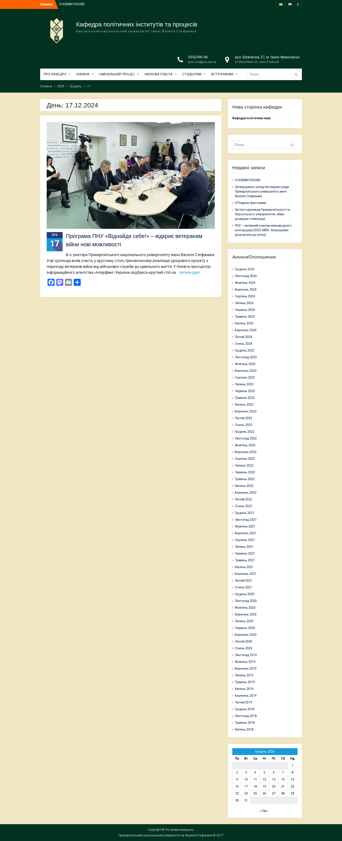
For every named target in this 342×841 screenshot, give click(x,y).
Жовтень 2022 (245, 445)
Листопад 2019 (246, 655)
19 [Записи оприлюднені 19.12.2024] (264, 786)
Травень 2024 (245, 316)
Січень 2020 (243, 648)
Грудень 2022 (244, 431)
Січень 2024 (243, 343)
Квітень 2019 (244, 689)
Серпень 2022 (245, 458)
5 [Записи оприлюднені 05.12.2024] (264, 772)
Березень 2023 (245, 411)
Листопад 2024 (246, 276)
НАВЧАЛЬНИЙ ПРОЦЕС (117, 74)
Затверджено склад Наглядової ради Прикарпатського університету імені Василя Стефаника (262, 191)
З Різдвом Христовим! (250, 203)
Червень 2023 (245, 391)
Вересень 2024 (245, 289)
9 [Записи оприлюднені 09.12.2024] (237, 779)
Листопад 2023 (246, 357)
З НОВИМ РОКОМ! (71, 4)
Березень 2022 (245, 492)
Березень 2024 (245, 330)
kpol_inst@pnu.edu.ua (202, 62)
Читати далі (189, 272)
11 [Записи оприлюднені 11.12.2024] (255, 779)
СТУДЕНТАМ (191, 74)
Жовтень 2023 (245, 364)
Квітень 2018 (244, 729)
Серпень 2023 (245, 377)
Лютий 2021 (243, 580)
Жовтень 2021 (245, 526)
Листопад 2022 (246, 438)
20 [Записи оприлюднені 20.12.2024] (273, 786)
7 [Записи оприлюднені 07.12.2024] (283, 772)
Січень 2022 (243, 506)
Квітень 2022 (244, 486)
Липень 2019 (244, 675)
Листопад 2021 (246, 519)
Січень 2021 (243, 587)
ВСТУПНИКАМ (222, 74)
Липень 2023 (244, 384)
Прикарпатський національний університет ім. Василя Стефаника (165, 835)
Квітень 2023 (244, 404)
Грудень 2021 (244, 513)
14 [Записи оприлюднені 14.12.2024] (283, 779)
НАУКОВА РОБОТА (159, 74)
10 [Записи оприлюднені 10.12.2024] (246, 779)
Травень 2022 (245, 479)
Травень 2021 (245, 560)
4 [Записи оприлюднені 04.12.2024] (255, 772)
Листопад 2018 (246, 716)
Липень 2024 (244, 303)
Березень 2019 (245, 695)
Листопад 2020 (246, 601)
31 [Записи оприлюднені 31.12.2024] (246, 800)
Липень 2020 (244, 621)
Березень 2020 (245, 634)
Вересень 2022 (245, 452)
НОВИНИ (82, 74)
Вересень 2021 (245, 533)
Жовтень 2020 (245, 607)
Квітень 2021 (244, 567)
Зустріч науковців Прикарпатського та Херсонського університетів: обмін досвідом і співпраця (262, 214)
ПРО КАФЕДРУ (54, 74)
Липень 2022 (244, 465)
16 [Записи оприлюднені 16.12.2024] (237, 786)
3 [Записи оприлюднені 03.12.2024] (246, 772)
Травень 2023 (245, 398)
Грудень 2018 (244, 709)
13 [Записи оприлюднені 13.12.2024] (273, 779)
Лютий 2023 (243, 418)
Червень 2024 (245, 310)
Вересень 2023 (245, 370)
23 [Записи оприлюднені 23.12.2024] (237, 793)
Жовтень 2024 (245, 282)
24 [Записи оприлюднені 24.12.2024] (246, 793)
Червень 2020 (245, 628)
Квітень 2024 (244, 323)
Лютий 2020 (243, 641)
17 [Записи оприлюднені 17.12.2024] (246, 786)
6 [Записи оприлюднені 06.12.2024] (274, 772)
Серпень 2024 (245, 296)
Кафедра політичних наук (251, 118)
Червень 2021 (245, 553)
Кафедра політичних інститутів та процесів (136, 24)
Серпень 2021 (245, 540)
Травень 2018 (245, 722)
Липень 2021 (244, 546)
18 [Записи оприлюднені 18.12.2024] (255, 786)
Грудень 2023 (244, 350)
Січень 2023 (243, 425)
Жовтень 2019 (245, 661)
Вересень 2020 (245, 614)
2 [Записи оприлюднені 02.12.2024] (237, 772)
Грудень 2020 (244, 594)
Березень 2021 (245, 574)
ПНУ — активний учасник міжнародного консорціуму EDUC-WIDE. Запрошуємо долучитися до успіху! (263, 230)
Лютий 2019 (243, 702)
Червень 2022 (245, 472)
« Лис (263, 811)
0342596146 (198, 57)
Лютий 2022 (243, 499)
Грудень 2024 (244, 269)
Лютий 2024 (243, 337)
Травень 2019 (245, 682)
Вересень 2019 (245, 668)
